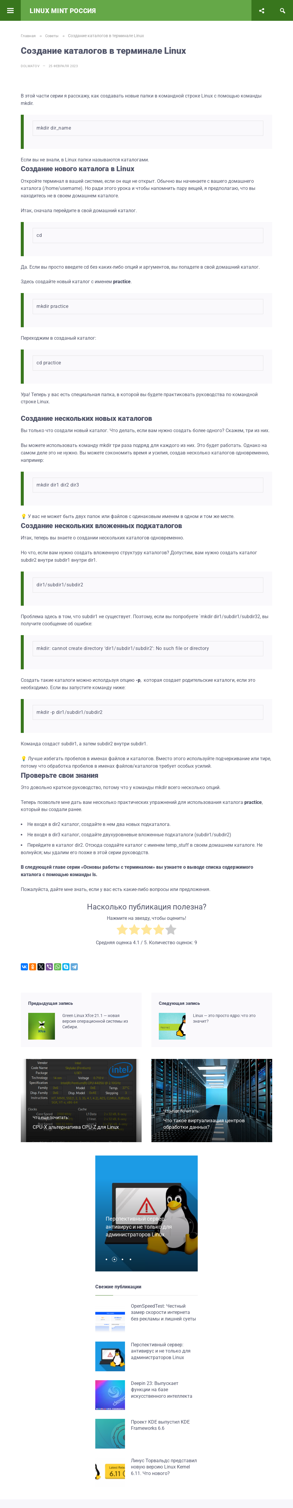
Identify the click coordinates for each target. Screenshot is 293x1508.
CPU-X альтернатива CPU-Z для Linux (76, 1127)
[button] (108, 1259)
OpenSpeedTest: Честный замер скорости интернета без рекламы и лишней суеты (163, 1312)
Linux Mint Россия (63, 11)
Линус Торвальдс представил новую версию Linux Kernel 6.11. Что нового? (164, 1467)
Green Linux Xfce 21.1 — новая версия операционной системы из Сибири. (95, 1021)
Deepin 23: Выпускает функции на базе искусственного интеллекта (161, 1390)
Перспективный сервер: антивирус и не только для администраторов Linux (141, 1226)
